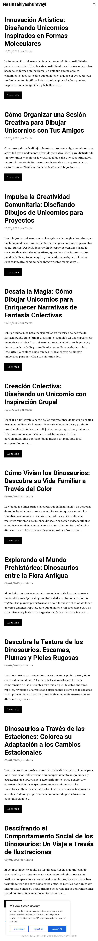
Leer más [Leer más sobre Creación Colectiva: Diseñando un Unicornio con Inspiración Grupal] (13, 453)
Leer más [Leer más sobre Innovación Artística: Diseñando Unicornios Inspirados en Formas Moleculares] (13, 95)
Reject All (38, 929)
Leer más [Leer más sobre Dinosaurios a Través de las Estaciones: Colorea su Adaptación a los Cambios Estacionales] (13, 808)
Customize (19, 929)
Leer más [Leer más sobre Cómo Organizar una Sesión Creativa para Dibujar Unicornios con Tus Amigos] (13, 177)
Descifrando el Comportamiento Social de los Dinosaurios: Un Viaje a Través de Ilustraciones (49, 840)
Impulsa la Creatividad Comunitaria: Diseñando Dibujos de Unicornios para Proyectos (43, 208)
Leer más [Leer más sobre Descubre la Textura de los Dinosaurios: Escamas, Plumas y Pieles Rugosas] (13, 709)
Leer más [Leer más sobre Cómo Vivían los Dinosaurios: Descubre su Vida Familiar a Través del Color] (13, 540)
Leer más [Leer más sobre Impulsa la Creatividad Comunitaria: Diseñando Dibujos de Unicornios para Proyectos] (13, 272)
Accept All (57, 929)
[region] (38, 918)
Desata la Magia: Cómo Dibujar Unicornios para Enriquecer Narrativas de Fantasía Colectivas (40, 303)
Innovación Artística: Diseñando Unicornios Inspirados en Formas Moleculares (36, 32)
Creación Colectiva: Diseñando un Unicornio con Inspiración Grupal (45, 394)
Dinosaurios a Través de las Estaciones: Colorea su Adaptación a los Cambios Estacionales (44, 740)
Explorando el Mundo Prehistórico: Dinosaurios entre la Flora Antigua (41, 568)
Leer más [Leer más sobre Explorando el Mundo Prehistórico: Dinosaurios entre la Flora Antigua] (13, 622)
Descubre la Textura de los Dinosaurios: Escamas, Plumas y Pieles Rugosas (43, 650)
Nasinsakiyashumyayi (24, 4)
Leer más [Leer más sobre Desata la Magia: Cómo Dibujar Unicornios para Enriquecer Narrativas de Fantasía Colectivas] (13, 366)
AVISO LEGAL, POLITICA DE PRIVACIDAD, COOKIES (49, 936)
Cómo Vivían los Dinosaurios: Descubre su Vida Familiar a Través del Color (47, 481)
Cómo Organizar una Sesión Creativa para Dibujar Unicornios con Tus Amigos (45, 122)
